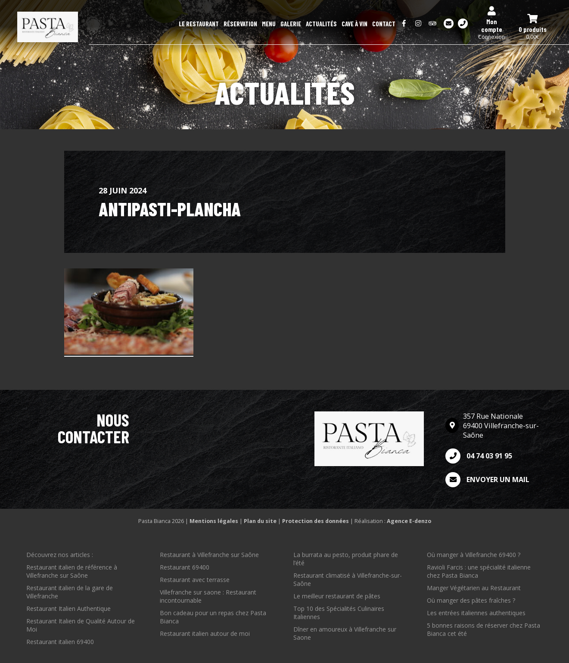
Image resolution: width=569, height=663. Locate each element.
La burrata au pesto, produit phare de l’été (345, 559)
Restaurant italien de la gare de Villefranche (69, 592)
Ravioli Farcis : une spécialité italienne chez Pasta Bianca (479, 571)
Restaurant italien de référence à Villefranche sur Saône (71, 571)
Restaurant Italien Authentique (68, 608)
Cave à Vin (354, 24)
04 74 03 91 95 (478, 456)
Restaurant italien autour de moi (205, 633)
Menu (269, 24)
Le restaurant (199, 24)
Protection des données (315, 521)
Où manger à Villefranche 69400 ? (473, 555)
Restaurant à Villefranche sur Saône (209, 555)
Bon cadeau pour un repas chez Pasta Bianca (213, 617)
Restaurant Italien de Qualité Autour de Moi (80, 625)
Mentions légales (214, 521)
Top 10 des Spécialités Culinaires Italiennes (338, 612)
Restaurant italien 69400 (60, 642)
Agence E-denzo (409, 521)
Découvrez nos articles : (59, 555)
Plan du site (260, 521)
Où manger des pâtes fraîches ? (471, 600)
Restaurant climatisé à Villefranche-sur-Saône (347, 579)
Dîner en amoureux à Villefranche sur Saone (344, 633)
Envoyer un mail (487, 479)
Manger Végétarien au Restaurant (474, 588)
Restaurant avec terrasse (195, 580)
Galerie (290, 24)
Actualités (321, 24)
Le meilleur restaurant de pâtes (336, 596)
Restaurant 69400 (184, 567)
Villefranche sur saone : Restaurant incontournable (208, 596)
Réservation (240, 24)
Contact (383, 24)
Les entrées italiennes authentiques (476, 613)
